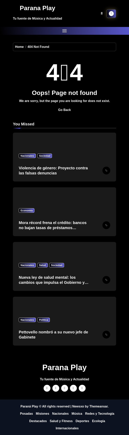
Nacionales (27, 155)
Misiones (42, 413)
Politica (43, 319)
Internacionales (67, 428)
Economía (27, 210)
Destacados (38, 421)
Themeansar (98, 406)
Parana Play (37, 8)
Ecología (98, 421)
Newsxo (78, 406)
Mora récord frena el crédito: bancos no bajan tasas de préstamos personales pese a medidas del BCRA (54, 228)
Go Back (64, 110)
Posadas (26, 413)
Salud (42, 265)
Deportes (82, 421)
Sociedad (44, 155)
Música (77, 413)
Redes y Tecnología (99, 413)
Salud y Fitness (61, 421)
